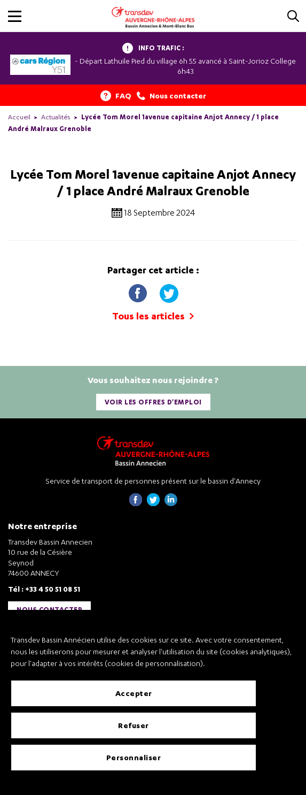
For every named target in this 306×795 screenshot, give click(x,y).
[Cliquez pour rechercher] (293, 17)
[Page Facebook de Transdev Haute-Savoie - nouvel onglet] (135, 503)
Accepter (133, 693)
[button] (14, 16)
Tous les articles (153, 316)
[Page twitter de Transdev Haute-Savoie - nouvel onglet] (153, 503)
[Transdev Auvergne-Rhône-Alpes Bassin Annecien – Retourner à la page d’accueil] (153, 450)
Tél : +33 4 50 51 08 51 (44, 588)
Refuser (133, 725)
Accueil (19, 117)
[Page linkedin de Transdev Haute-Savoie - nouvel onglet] (170, 503)
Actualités (55, 117)
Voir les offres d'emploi (153, 402)
